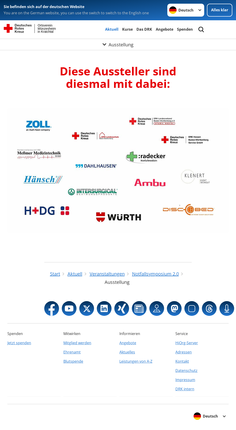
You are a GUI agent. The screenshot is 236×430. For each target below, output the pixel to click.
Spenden (185, 29)
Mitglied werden (77, 342)
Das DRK (144, 29)
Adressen (183, 352)
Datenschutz (186, 370)
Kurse (127, 29)
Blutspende (73, 361)
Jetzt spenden (19, 342)
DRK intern (184, 388)
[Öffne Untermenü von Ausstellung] (118, 44)
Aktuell (111, 29)
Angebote (164, 29)
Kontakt (182, 361)
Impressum (185, 379)
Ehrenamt (72, 352)
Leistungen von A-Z (135, 361)
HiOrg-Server (186, 342)
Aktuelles (127, 352)
